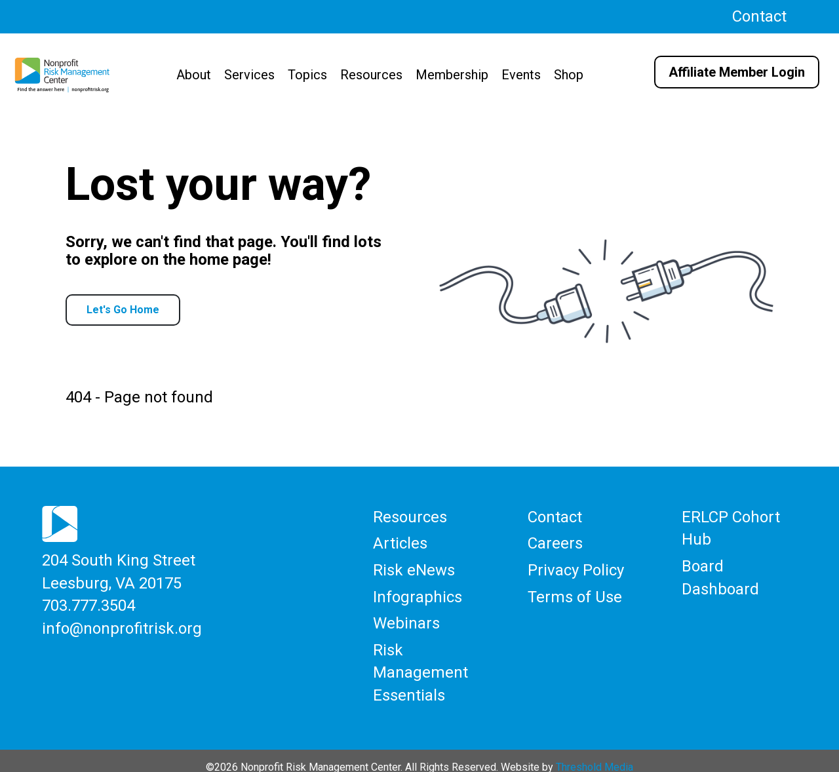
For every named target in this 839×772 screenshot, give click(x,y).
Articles (400, 544)
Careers (555, 544)
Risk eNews (414, 569)
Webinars (406, 617)
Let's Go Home (123, 309)
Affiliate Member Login (737, 72)
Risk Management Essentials (420, 661)
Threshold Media (594, 754)
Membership (452, 75)
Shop (568, 75)
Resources (371, 75)
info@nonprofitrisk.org (122, 624)
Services (249, 75)
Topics (307, 75)
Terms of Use (575, 593)
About (193, 75)
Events (521, 75)
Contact (759, 16)
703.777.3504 (88, 604)
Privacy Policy (576, 569)
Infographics (417, 593)
